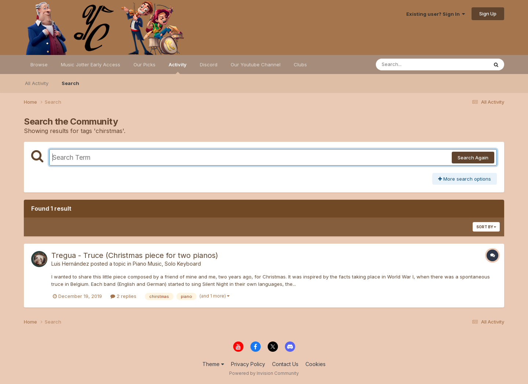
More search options (464, 179)
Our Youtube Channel (255, 64)
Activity (178, 68)
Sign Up (487, 13)
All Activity (36, 83)
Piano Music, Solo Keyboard (167, 264)
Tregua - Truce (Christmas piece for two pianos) (134, 255)
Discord (208, 64)
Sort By (486, 227)
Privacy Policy (248, 364)
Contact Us (285, 364)
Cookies (315, 364)
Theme (213, 364)
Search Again (473, 157)
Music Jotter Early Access (90, 64)
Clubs (300, 64)
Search (70, 83)
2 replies (123, 296)
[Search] (412, 64)
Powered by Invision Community (264, 373)
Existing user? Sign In (435, 14)
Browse (39, 64)
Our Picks (144, 64)
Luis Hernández (70, 264)
